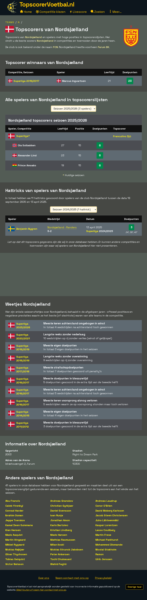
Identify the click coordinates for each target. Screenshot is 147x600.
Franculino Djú (122, 136)
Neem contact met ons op (72, 578)
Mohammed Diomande (109, 544)
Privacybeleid (103, 578)
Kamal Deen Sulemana (19, 525)
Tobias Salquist (15, 559)
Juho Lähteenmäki (107, 520)
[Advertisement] (73, 274)
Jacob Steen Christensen (111, 515)
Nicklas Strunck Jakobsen (66, 549)
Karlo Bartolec (59, 525)
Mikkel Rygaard (15, 544)
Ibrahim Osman (14, 515)
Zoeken (98, 12)
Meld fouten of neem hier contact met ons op (41, 589)
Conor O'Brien (103, 505)
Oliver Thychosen (16, 554)
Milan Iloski (57, 544)
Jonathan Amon (60, 520)
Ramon (99, 554)
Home (26, 12)
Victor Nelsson (14, 564)
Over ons (43, 578)
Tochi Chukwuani (61, 559)
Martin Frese (103, 534)
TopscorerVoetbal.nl (46, 4)
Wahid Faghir (58, 564)
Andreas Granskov (61, 500)
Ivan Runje (56, 515)
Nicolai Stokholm (105, 549)
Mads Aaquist (14, 534)
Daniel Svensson (60, 510)
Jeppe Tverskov (15, 520)
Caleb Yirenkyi (14, 505)
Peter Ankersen (60, 554)
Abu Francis (12, 500)
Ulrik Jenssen (103, 559)
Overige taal (134, 586)
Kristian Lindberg (61, 530)
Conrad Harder (14, 510)
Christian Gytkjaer (61, 505)
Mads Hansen (58, 534)
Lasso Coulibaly (105, 530)
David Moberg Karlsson (109, 510)
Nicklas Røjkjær (14, 549)
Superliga (26, 81)
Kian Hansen (13, 530)
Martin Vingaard (15, 539)
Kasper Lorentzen (106, 525)
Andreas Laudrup (106, 500)
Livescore (78, 12)
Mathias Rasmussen (62, 539)
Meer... (115, 12)
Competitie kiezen (50, 12)
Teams (9, 22)
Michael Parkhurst (106, 539)
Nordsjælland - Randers (62, 227)
